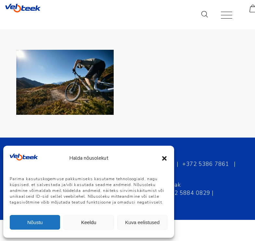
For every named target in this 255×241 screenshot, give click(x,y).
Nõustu (35, 222)
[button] (164, 158)
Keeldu (88, 222)
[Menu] (223, 14)
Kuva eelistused (142, 222)
